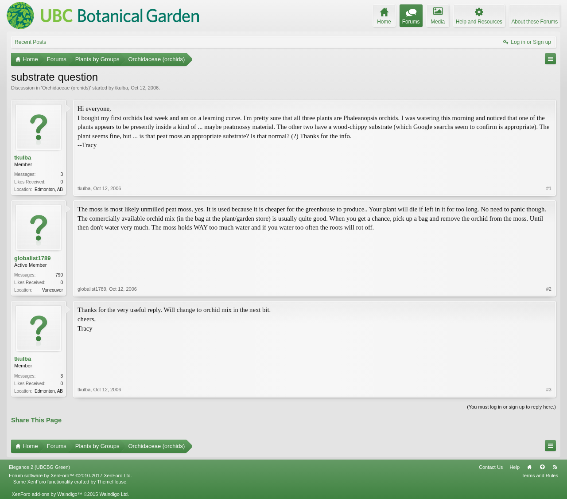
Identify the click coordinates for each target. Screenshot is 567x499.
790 (59, 275)
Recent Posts (30, 42)
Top (542, 467)
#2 (548, 289)
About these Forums (535, 22)
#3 (548, 389)
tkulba (121, 87)
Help (514, 467)
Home (529, 467)
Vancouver (52, 290)
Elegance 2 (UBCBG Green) (39, 467)
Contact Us (491, 467)
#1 (548, 188)
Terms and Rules (539, 475)
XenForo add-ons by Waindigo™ (47, 494)
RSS (555, 467)
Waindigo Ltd (113, 494)
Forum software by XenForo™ (70, 475)
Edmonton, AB (49, 189)
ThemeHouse (111, 481)
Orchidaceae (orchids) (66, 87)
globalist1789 (32, 258)
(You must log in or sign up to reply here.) (511, 406)
